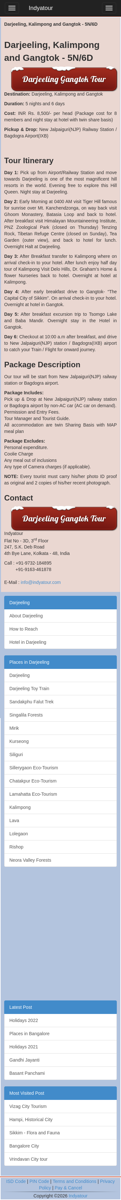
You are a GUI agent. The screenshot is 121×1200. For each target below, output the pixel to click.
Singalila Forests (26, 714)
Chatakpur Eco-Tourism (32, 780)
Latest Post (20, 1007)
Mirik (14, 728)
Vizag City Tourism (27, 1106)
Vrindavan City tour (28, 1159)
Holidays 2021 (23, 1046)
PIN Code (39, 1181)
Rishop (16, 846)
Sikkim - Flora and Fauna (34, 1132)
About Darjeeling (26, 615)
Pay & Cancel (68, 1187)
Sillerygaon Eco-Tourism (33, 767)
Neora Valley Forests (30, 860)
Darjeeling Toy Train (29, 688)
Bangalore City (24, 1145)
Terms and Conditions (74, 1181)
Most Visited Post (26, 1093)
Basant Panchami (27, 1073)
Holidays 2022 (23, 1020)
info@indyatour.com (41, 582)
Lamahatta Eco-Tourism (33, 794)
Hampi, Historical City (31, 1119)
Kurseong (19, 741)
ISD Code (16, 1181)
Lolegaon (18, 833)
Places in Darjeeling (29, 662)
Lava (14, 820)
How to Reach (23, 629)
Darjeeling (19, 602)
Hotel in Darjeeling (27, 642)
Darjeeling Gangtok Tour (64, 79)
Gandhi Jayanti (24, 1060)
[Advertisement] (60, 933)
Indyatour (41, 8)
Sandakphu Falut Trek (31, 701)
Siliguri (16, 754)
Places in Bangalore (29, 1033)
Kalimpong (20, 807)
